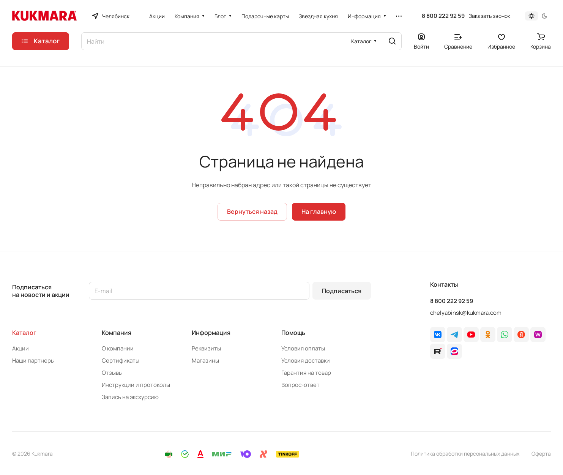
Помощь (293, 332)
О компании (118, 348)
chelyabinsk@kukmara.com (465, 313)
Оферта (541, 453)
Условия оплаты (303, 348)
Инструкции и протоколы (136, 385)
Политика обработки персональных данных (465, 453)
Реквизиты (206, 348)
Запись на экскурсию (130, 397)
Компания (116, 332)
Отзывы (112, 373)
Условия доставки (305, 361)
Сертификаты (120, 361)
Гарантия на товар (306, 373)
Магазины (205, 361)
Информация (211, 332)
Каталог (24, 332)
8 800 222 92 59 (443, 16)
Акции (20, 348)
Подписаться (341, 291)
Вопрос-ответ (300, 385)
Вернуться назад (252, 211)
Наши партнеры (33, 361)
